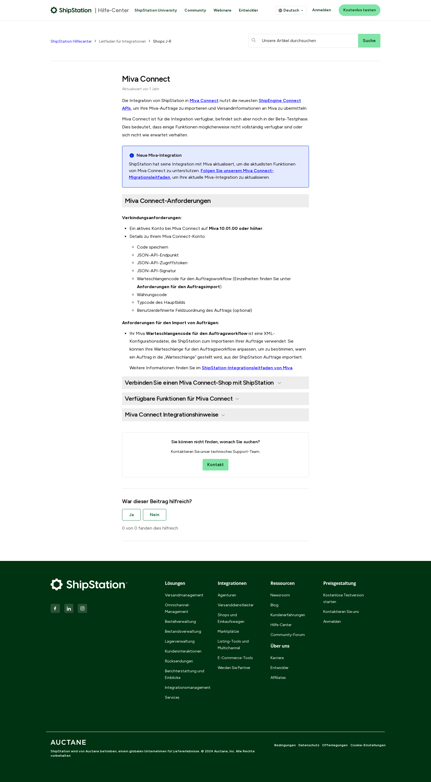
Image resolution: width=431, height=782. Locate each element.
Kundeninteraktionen (183, 651)
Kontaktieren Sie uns (341, 611)
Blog (274, 605)
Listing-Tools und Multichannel (233, 644)
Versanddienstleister (236, 605)
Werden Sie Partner (234, 667)
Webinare (222, 10)
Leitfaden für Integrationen (122, 41)
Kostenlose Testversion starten (343, 598)
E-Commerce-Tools (235, 658)
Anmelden (321, 10)
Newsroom (280, 595)
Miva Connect (204, 100)
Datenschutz (309, 745)
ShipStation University (155, 10)
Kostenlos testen (359, 10)
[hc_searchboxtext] (303, 41)
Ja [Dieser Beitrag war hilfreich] (131, 514)
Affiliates (278, 677)
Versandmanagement (184, 595)
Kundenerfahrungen (287, 615)
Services (172, 697)
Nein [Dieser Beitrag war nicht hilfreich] (154, 514)
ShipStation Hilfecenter (71, 41)
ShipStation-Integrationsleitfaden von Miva (247, 367)
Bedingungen (285, 745)
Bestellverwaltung (180, 621)
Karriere (277, 658)
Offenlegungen (335, 745)
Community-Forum (287, 634)
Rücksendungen (179, 661)
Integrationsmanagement (185, 687)
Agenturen (227, 595)
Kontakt (215, 464)
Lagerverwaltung (180, 641)
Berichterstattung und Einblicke (184, 674)
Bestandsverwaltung (183, 631)
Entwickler (248, 10)
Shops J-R (162, 41)
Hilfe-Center (281, 625)
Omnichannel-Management (177, 608)
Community (195, 10)
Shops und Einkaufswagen (231, 618)
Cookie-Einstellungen (368, 745)
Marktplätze (228, 631)
